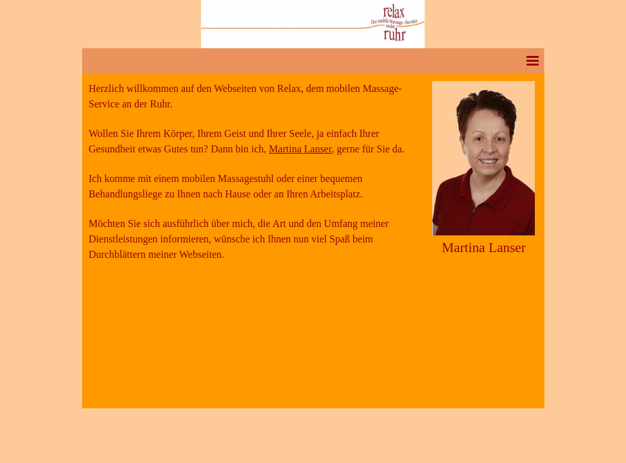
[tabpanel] (256, 179)
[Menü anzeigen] (533, 60)
